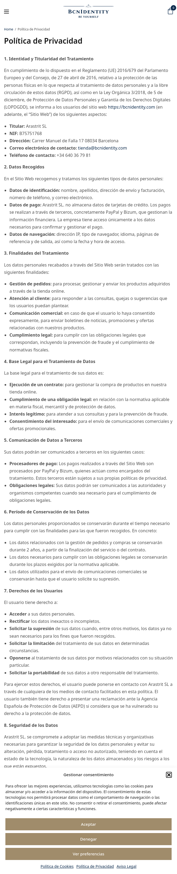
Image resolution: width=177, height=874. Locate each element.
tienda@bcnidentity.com (102, 148)
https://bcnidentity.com (131, 107)
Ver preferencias (88, 853)
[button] (169, 775)
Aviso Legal (127, 866)
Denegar (88, 839)
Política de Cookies (57, 866)
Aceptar (88, 824)
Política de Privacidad (95, 866)
